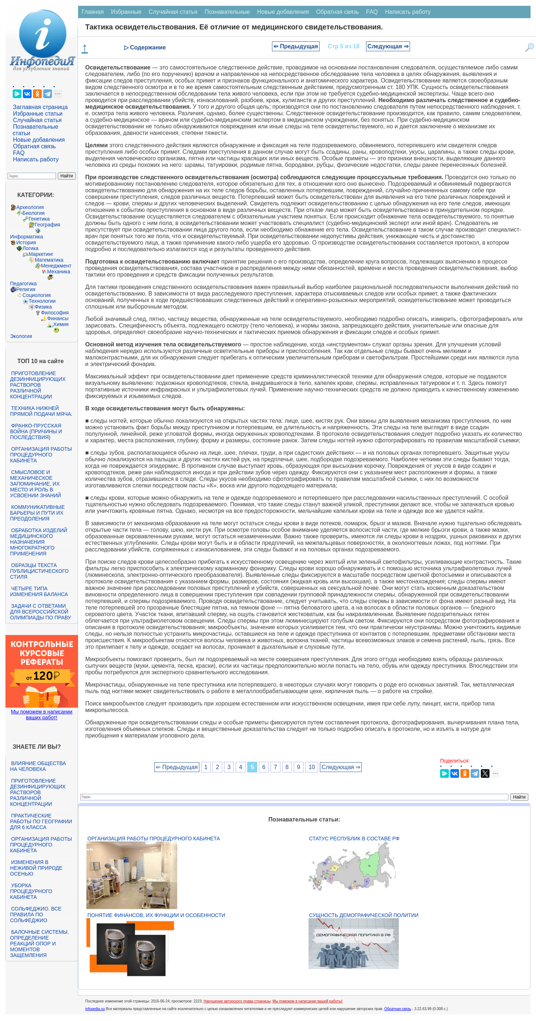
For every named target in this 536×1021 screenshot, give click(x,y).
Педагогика (23, 283)
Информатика (26, 237)
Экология (21, 336)
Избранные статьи (37, 113)
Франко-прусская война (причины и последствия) (36, 431)
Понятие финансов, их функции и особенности (156, 915)
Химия (61, 324)
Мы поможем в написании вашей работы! (307, 1001)
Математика (49, 260)
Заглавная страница (40, 107)
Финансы (58, 318)
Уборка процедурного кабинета (31, 891)
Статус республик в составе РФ (354, 838)
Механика (58, 271)
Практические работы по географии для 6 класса (41, 821)
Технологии (42, 301)
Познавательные (227, 12)
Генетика (39, 219)
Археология (30, 207)
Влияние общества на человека (38, 766)
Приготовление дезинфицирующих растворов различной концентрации (38, 384)
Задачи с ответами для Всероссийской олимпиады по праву (40, 611)
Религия (26, 289)
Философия (55, 312)
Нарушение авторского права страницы (237, 1001)
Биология (34, 213)
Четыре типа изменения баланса (39, 591)
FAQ (19, 153)
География (47, 225)
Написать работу (36, 159)
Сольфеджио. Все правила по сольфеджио (35, 914)
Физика (43, 307)
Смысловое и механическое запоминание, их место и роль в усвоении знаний (35, 483)
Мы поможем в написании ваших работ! (41, 714)
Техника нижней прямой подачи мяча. (41, 411)
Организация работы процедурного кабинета (41, 454)
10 (312, 767)
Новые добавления (39, 140)
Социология (37, 295)
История (26, 242)
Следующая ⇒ (388, 46)
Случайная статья (37, 120)
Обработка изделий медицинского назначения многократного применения (38, 541)
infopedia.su (95, 1009)
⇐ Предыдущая (295, 46)
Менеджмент (56, 266)
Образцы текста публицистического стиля (39, 571)
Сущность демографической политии (363, 915)
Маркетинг (41, 254)
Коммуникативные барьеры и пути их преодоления (37, 513)
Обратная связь (34, 146)
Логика (30, 248)
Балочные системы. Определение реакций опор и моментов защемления (39, 943)
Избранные (126, 12)
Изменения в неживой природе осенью (36, 868)
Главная (93, 12)
